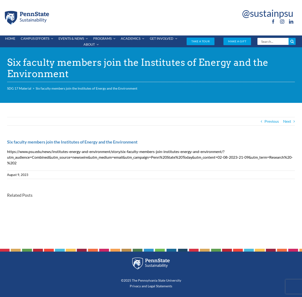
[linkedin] (291, 21)
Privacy (135, 286)
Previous (271, 121)
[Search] (292, 41)
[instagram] (282, 21)
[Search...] (273, 41)
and (144, 286)
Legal (151, 286)
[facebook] (273, 21)
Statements (163, 286)
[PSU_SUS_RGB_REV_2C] (151, 259)
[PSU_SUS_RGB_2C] (27, 11)
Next (287, 121)
